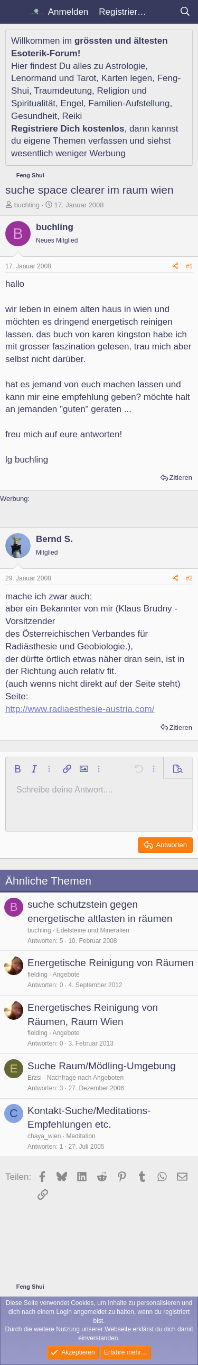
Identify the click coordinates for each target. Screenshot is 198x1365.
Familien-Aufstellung (129, 103)
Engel (72, 103)
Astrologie (126, 66)
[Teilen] (175, 266)
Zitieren (180, 477)
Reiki (72, 116)
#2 (189, 578)
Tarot (87, 78)
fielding (37, 974)
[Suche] (185, 12)
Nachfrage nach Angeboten (85, 1077)
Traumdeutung (63, 91)
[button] (17, 768)
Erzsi (34, 1077)
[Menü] (14, 12)
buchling (27, 205)
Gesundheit (34, 116)
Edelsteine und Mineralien (92, 930)
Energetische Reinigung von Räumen (110, 962)
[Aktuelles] (163, 12)
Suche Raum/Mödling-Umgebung (101, 1065)
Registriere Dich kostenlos (67, 129)
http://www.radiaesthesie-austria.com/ (80, 709)
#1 (189, 266)
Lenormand (33, 78)
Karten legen (126, 78)
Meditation (80, 1136)
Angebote (65, 974)
